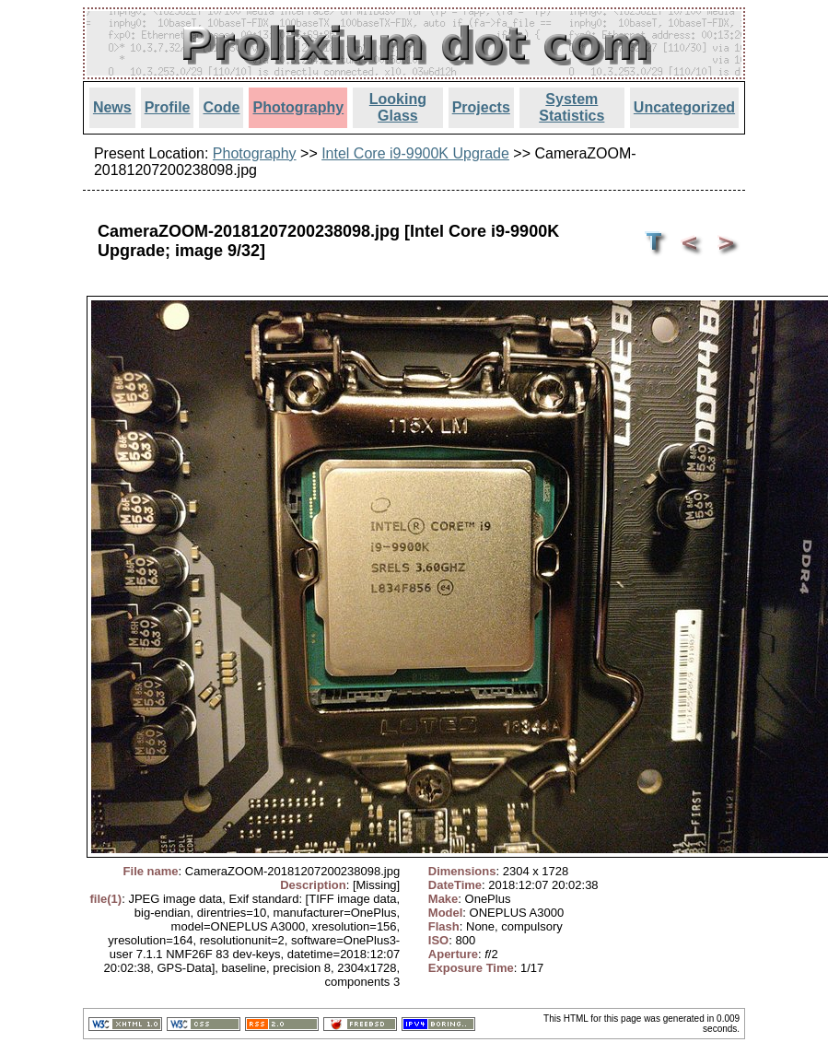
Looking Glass (397, 107)
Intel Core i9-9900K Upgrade (415, 153)
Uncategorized (684, 107)
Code (221, 107)
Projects (481, 107)
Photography (298, 107)
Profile (168, 107)
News (112, 107)
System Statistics (571, 107)
